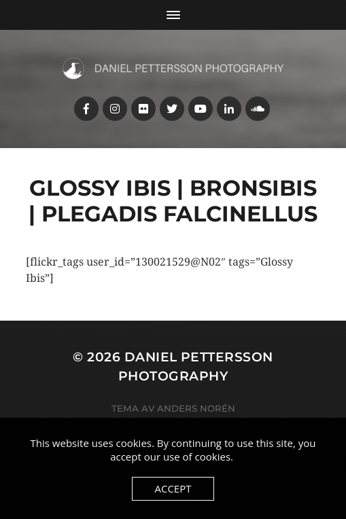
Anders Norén (196, 408)
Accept (172, 488)
